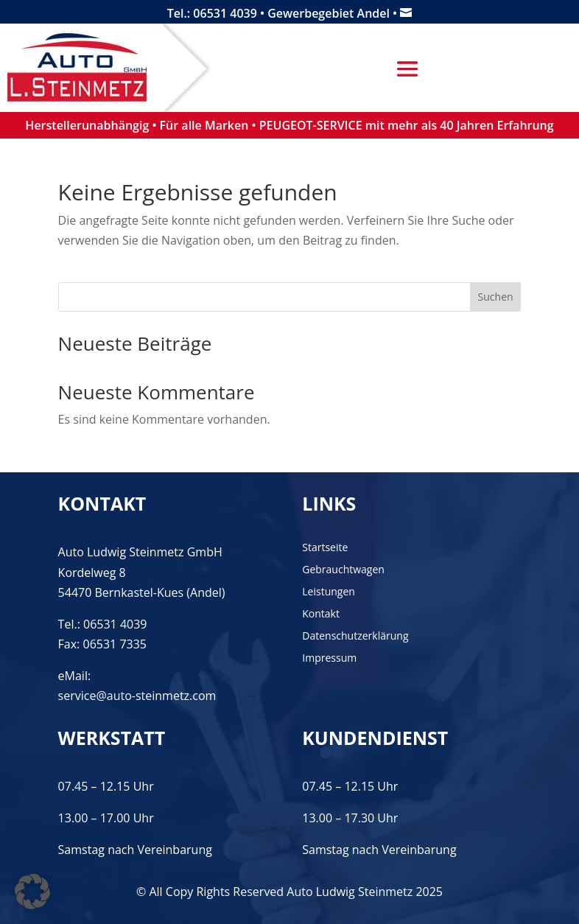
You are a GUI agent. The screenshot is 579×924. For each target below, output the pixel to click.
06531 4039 (115, 624)
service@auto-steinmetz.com (137, 695)
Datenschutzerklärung (355, 637)
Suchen (495, 297)
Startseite (325, 548)
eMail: (74, 676)
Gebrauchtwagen (343, 570)
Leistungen (328, 592)
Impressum (329, 659)
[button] (32, 891)
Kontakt (321, 614)
